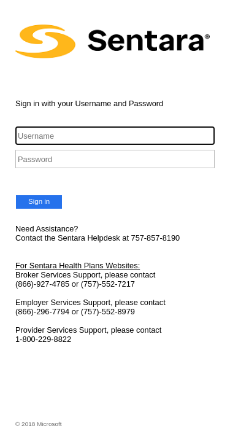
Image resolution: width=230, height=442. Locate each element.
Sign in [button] (39, 201)
